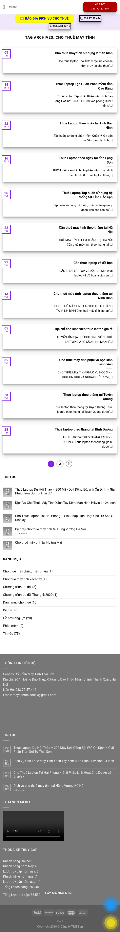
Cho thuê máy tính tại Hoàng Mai (38, 542)
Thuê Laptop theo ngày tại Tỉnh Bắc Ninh (86, 125)
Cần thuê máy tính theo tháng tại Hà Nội (86, 230)
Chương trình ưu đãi (17, 587)
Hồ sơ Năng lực (14, 618)
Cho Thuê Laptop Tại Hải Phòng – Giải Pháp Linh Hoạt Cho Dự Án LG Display (64, 518)
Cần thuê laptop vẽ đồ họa (93, 263)
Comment (21, 533)
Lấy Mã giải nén (58, 893)
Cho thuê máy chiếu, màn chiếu (25, 571)
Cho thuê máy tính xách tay (22, 579)
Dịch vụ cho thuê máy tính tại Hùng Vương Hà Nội (50, 529)
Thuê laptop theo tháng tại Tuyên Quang (88, 397)
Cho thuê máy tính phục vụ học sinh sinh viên (86, 362)
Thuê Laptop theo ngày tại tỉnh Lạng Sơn (86, 160)
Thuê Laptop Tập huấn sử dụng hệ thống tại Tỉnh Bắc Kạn (87, 195)
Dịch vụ (8, 610)
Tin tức (8, 634)
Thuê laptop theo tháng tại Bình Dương (84, 429)
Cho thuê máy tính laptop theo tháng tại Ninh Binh (83, 296)
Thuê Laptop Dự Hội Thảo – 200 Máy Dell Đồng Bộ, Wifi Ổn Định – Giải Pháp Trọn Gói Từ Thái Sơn (65, 491)
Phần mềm (11, 626)
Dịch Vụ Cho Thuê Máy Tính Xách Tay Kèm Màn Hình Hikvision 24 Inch (65, 503)
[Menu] (10, 7)
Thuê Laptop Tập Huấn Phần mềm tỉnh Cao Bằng (84, 86)
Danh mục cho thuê (17, 602)
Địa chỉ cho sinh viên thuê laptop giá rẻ (84, 329)
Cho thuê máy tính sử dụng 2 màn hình (84, 53)
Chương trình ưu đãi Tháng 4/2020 (28, 595)
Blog (60, 920)
